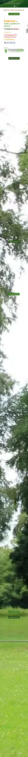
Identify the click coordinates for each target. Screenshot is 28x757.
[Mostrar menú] (14, 6)
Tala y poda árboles (13, 3)
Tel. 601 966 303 (13, 14)
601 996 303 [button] (11, 41)
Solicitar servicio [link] (14, 58)
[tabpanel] (14, 36)
